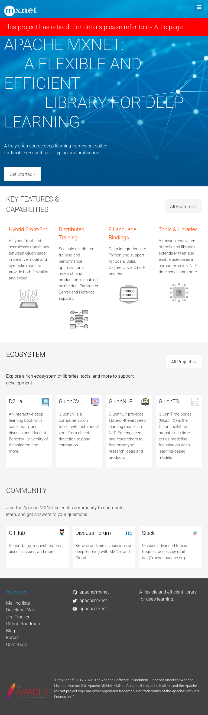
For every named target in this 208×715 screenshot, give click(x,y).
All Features (183, 206)
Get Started (22, 174)
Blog (10, 630)
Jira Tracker (18, 617)
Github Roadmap (23, 623)
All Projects (184, 361)
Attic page (168, 27)
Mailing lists (18, 603)
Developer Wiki (20, 609)
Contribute (16, 644)
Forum (12, 637)
